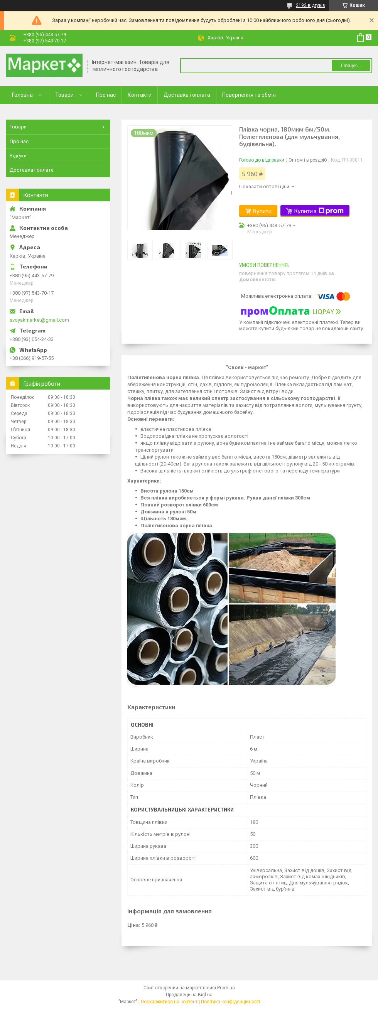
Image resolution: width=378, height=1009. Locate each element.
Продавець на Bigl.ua (189, 994)
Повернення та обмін (249, 95)
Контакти (140, 95)
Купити (262, 211)
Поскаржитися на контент (169, 1001)
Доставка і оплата (187, 95)
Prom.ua (226, 987)
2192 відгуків (310, 5)
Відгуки (18, 156)
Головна (22, 95)
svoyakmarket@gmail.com (39, 320)
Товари (64, 95)
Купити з (319, 211)
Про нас (106, 95)
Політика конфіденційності (230, 1001)
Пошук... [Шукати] (351, 65)
